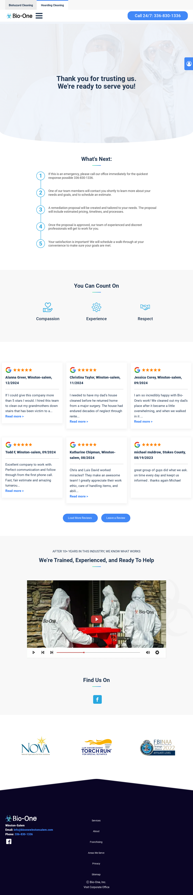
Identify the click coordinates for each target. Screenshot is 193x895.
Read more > (14, 416)
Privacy (96, 863)
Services (96, 820)
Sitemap (96, 874)
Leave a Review (115, 518)
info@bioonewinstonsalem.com (33, 829)
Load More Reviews (80, 518)
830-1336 (24, 834)
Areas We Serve (96, 852)
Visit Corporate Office (96, 887)
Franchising (96, 842)
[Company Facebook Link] (8, 841)
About (96, 831)
